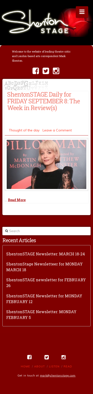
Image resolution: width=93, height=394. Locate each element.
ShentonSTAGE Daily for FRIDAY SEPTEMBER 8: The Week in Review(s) (43, 101)
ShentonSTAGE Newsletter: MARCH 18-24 (45, 253)
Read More (17, 200)
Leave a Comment (57, 130)
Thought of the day (24, 130)
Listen (54, 366)
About (39, 366)
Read (68, 366)
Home (25, 366)
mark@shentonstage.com (58, 375)
